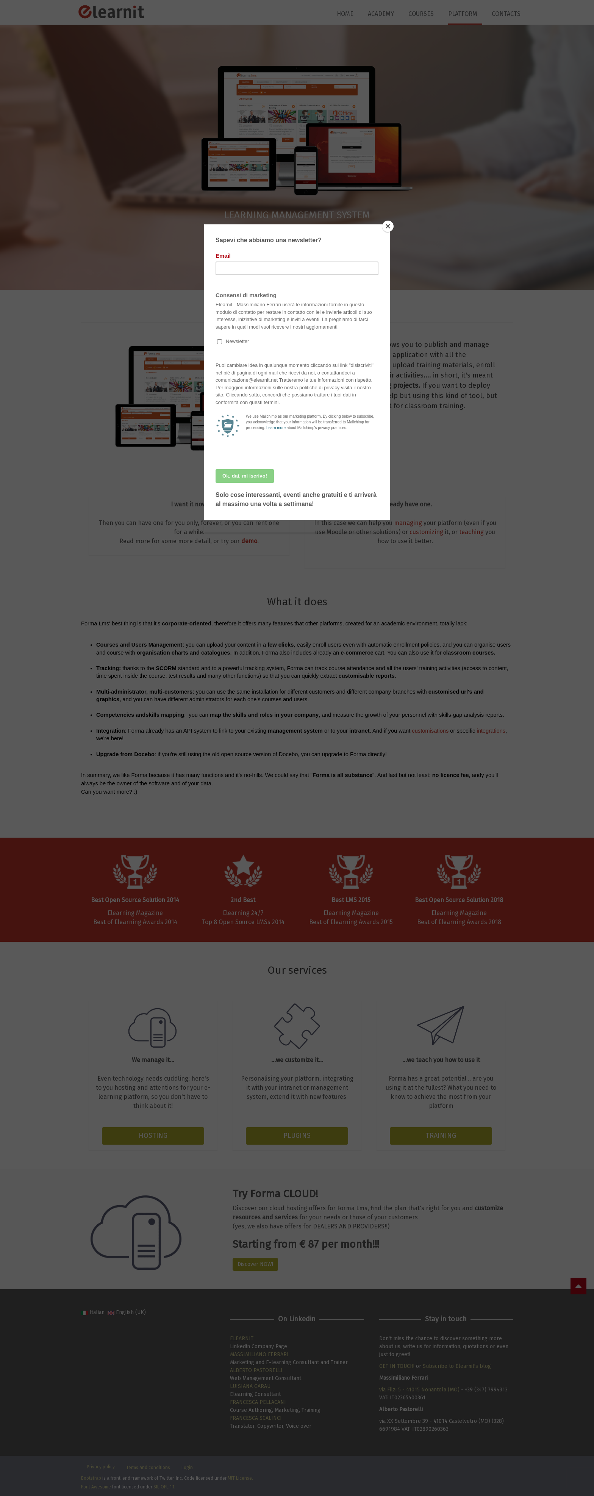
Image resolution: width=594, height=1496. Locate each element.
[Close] (388, 226)
